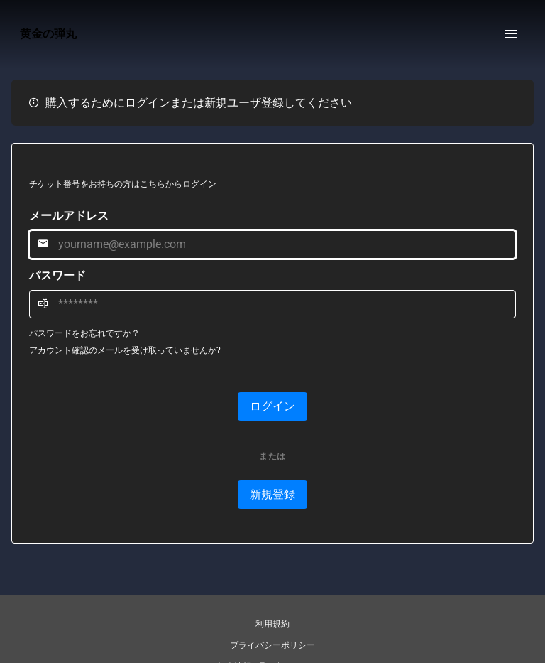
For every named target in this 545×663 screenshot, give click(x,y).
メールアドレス (69, 215)
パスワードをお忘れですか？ (84, 333)
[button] (511, 34)
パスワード (57, 275)
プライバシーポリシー (272, 645)
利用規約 (272, 624)
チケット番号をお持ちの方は (122, 184)
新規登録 (272, 494)
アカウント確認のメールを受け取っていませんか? (125, 350)
